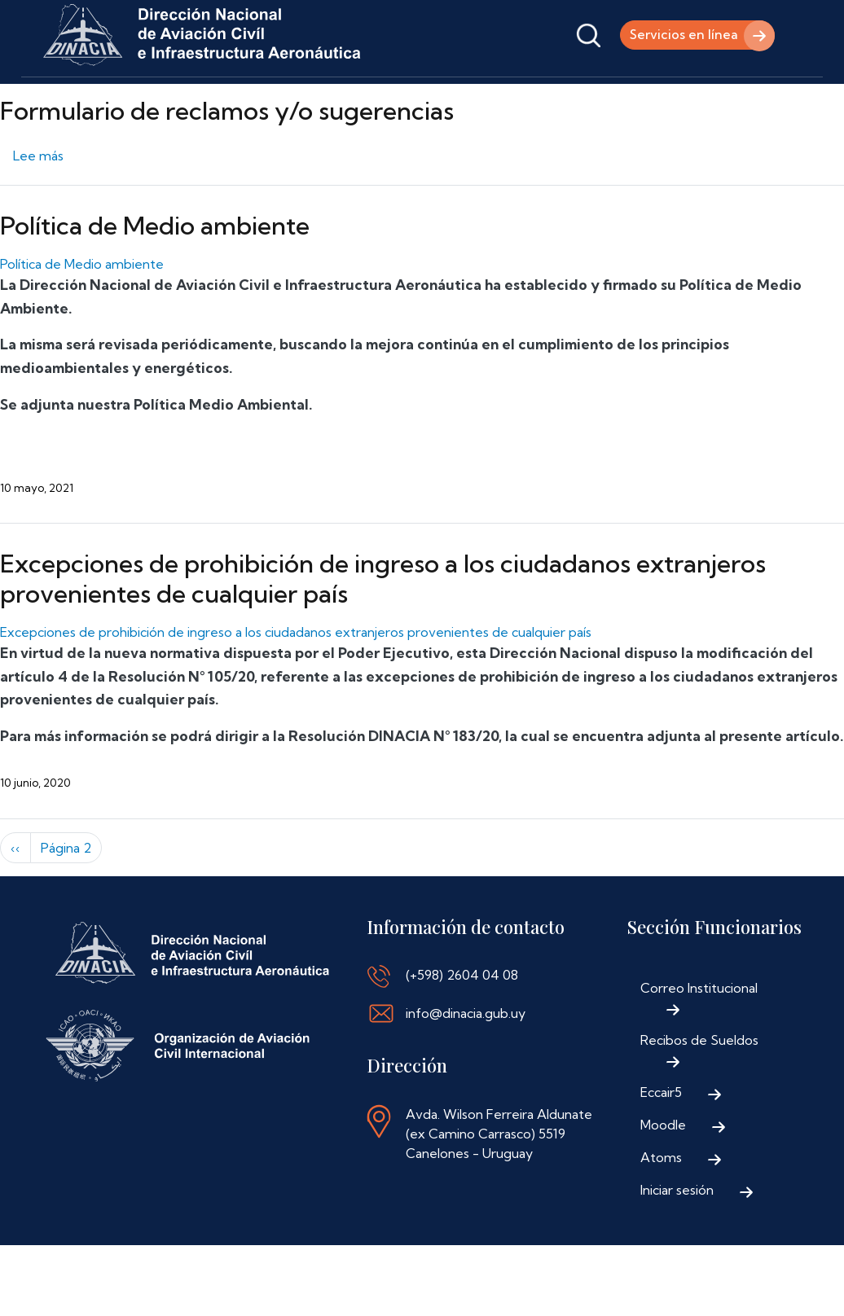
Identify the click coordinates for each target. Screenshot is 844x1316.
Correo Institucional (699, 1035)
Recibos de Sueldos (699, 1087)
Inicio (64, 99)
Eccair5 (661, 1139)
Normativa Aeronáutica (443, 99)
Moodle (663, 1172)
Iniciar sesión (677, 1237)
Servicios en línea (680, 35)
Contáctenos (582, 99)
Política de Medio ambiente (155, 272)
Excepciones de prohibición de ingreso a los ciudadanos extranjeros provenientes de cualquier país (383, 625)
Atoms (661, 1204)
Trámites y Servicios (281, 99)
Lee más (38, 203)
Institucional (151, 99)
